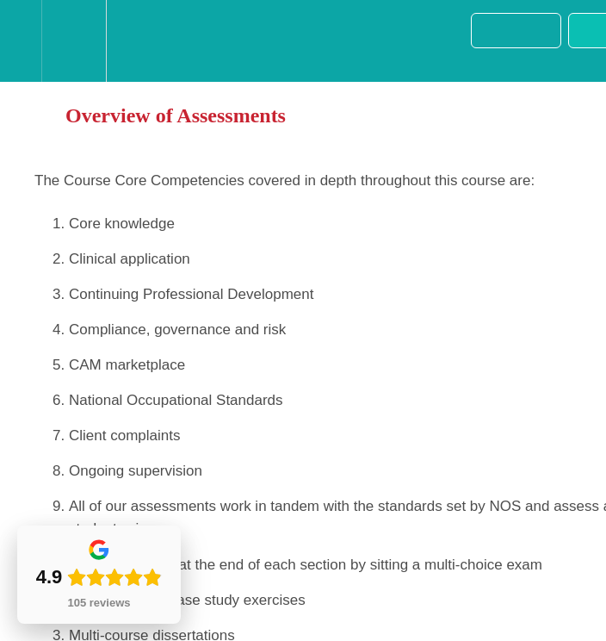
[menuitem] (73, 41)
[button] (20, 41)
